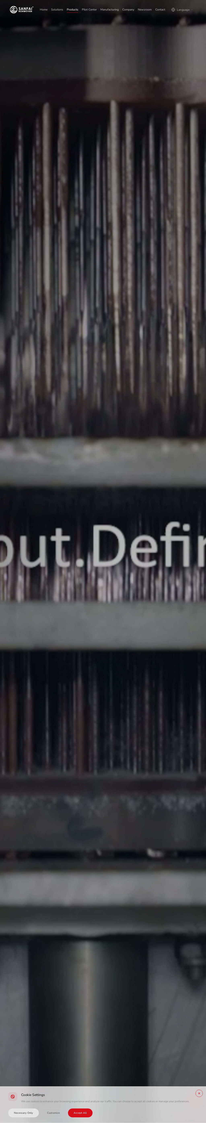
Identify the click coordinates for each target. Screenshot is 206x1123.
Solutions (57, 9)
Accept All (80, 1113)
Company (128, 9)
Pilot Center (89, 9)
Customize (53, 1113)
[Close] (199, 1093)
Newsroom (145, 9)
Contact (160, 9)
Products (72, 9)
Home (43, 9)
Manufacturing (109, 9)
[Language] (182, 9)
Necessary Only (23, 1113)
